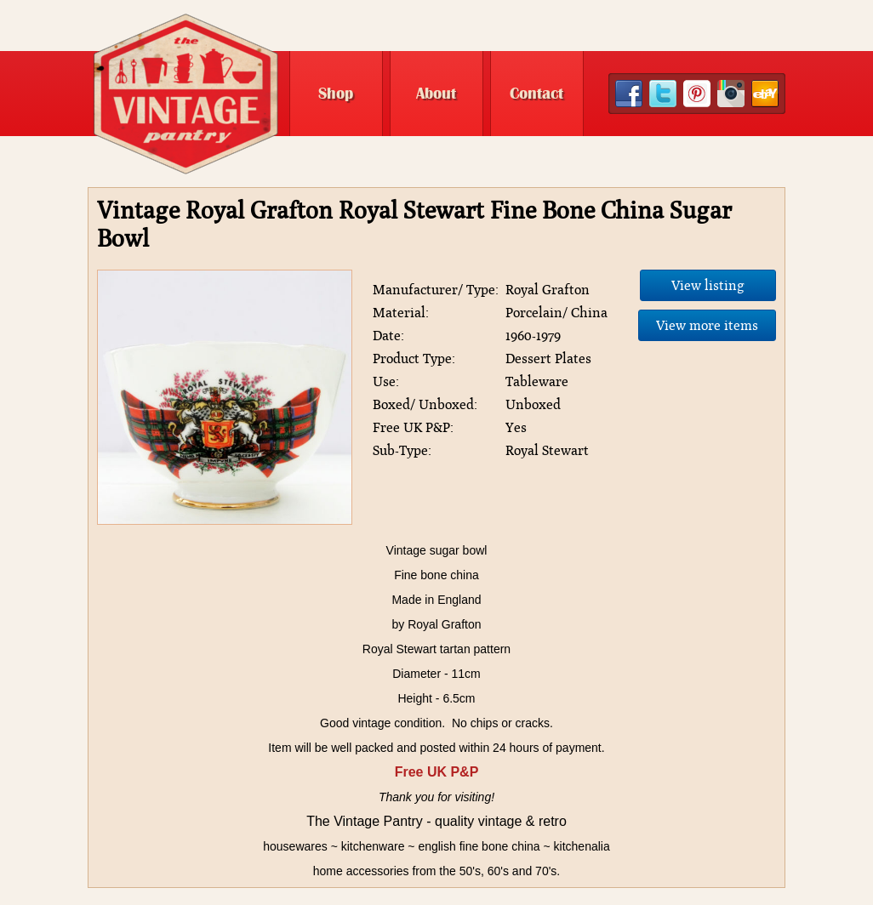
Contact (536, 93)
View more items (707, 325)
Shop (335, 93)
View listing (708, 285)
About (436, 93)
